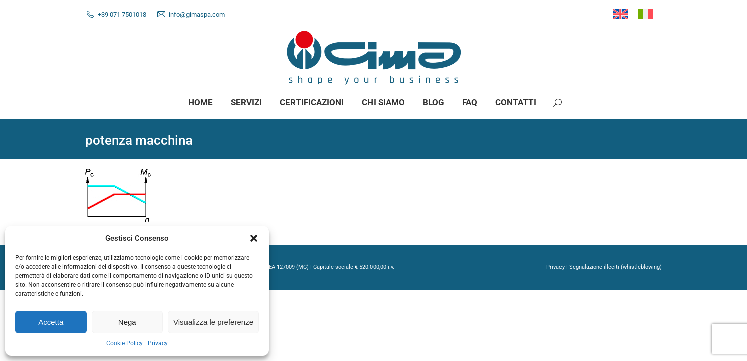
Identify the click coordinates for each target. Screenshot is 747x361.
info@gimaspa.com (197, 14)
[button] (254, 238)
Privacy (158, 343)
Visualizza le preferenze (213, 322)
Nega (127, 322)
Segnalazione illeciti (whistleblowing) (615, 267)
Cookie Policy (124, 343)
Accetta (50, 322)
